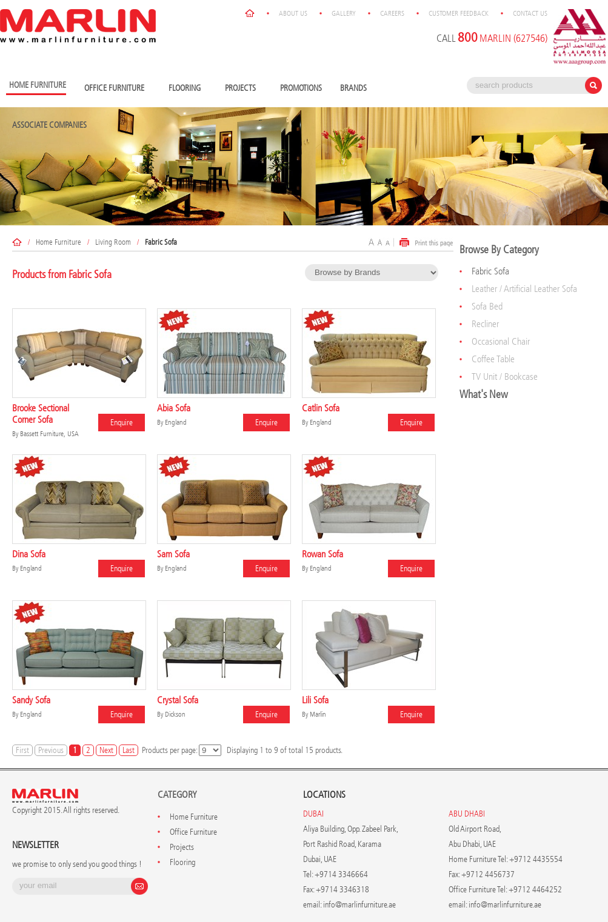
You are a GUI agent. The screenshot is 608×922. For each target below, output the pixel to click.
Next (106, 750)
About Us (293, 13)
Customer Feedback (459, 13)
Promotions (301, 88)
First (22, 750)
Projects (243, 89)
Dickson (175, 714)
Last (128, 750)
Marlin (318, 714)
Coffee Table (493, 359)
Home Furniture (58, 242)
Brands (356, 89)
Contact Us (530, 13)
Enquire (121, 422)
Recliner (485, 324)
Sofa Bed (487, 306)
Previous (51, 750)
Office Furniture (117, 89)
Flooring (188, 89)
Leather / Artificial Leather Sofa (524, 288)
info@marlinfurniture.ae (359, 905)
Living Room (113, 242)
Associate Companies (49, 125)
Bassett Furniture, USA (49, 433)
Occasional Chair (501, 341)
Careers (392, 13)
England (176, 422)
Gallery (344, 13)
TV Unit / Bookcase (505, 376)
